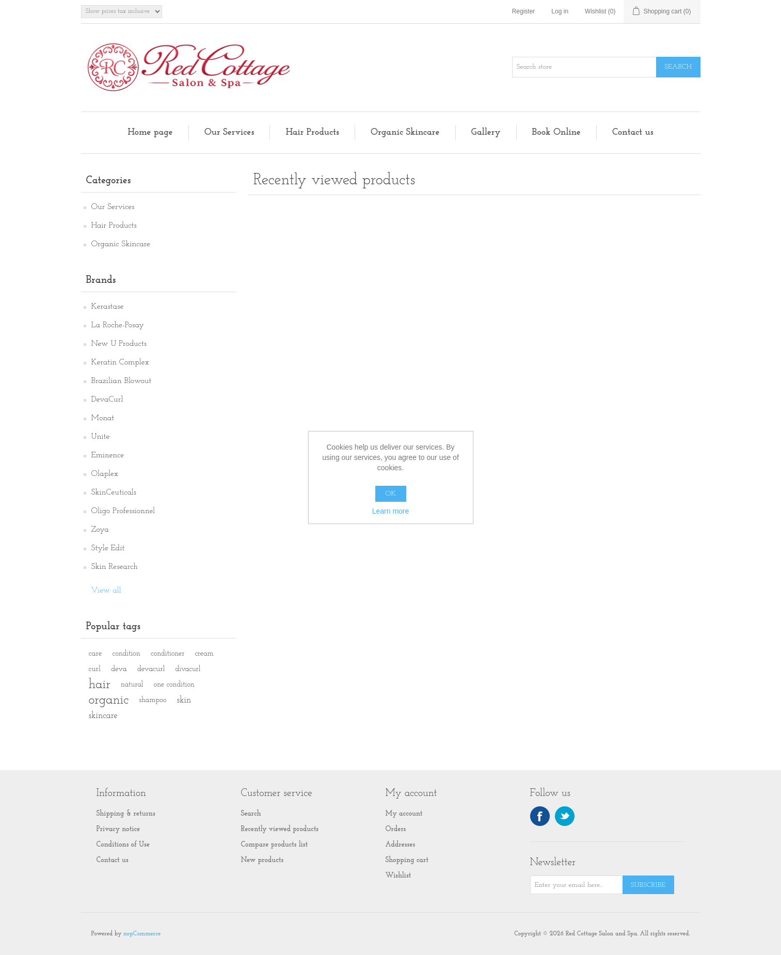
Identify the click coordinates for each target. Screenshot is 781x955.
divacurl (188, 669)
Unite (100, 437)
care (95, 654)
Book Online (556, 132)
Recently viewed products (280, 829)
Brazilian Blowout (121, 381)
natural (132, 685)
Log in (559, 11)
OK (390, 494)
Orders (396, 829)
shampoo (152, 700)
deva (119, 669)
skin (184, 700)
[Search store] (584, 67)
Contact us (633, 132)
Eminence (107, 455)
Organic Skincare (405, 132)
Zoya (100, 530)
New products (262, 860)
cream (204, 654)
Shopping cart (407, 860)
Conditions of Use (123, 845)
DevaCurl (107, 399)
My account (404, 814)
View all (106, 590)
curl (95, 669)
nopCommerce (142, 934)
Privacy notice (118, 829)
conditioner (167, 654)
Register (523, 11)
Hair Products (312, 132)
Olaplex (105, 474)
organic (109, 700)
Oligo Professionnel (123, 511)
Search (251, 814)
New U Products (119, 344)
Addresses (401, 845)
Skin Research (114, 567)
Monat (103, 418)
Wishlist (398, 876)
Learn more (390, 511)
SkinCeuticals (113, 492)
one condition (173, 685)
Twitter (565, 816)
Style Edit (108, 548)
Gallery (486, 132)
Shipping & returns (126, 814)
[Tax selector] (121, 11)
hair (100, 684)
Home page (149, 132)
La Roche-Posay (117, 325)
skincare (103, 715)
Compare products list (274, 845)
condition (126, 654)
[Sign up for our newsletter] (576, 885)
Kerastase (107, 307)
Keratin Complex (120, 362)
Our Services (229, 132)
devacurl (151, 669)
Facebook (540, 816)
